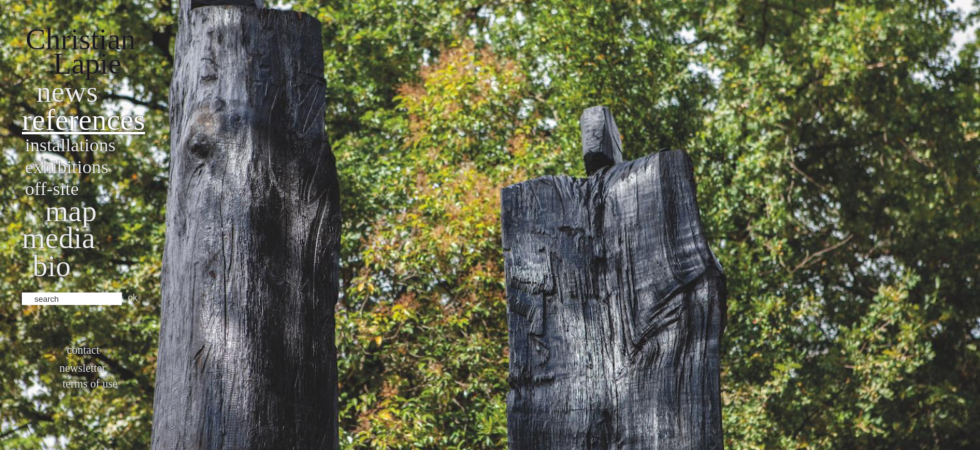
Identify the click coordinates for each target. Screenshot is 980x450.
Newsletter (82, 368)
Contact (83, 350)
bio (51, 265)
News (67, 91)
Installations (70, 144)
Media (58, 237)
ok (133, 297)
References (83, 119)
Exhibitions (66, 166)
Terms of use (90, 384)
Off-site (52, 188)
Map (71, 211)
